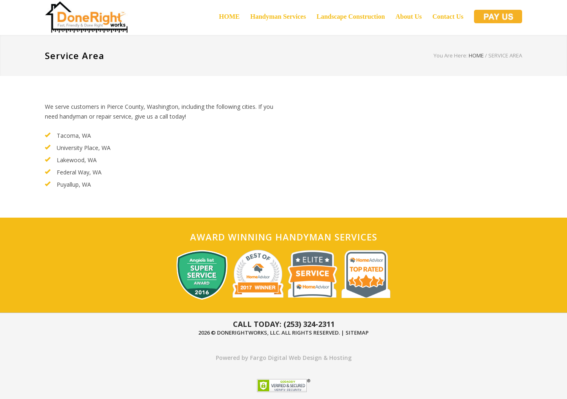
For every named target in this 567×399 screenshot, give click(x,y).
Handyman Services (278, 16)
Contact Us (447, 16)
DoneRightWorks (242, 332)
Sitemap (357, 332)
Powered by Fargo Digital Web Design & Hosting (284, 358)
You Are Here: (450, 55)
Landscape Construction (351, 16)
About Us (409, 16)
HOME (229, 16)
